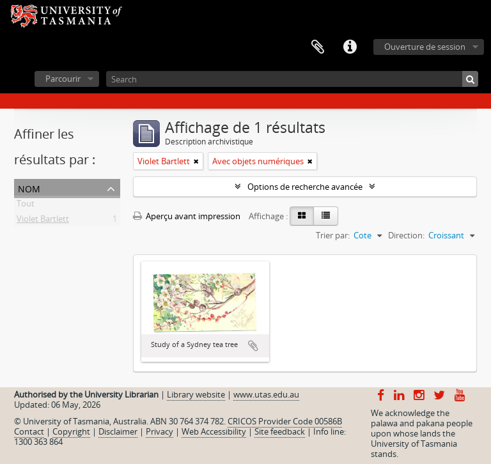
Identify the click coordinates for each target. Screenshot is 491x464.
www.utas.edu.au (266, 394)
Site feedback (279, 431)
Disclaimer (117, 431)
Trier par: (333, 235)
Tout (26, 206)
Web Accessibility (214, 431)
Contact (29, 431)
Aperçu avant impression (186, 216)
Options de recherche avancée (304, 186)
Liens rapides (350, 47)
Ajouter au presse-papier (253, 345)
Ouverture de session (424, 46)
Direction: (406, 235)
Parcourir (63, 78)
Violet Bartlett (43, 221)
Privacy (159, 431)
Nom (29, 187)
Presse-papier (318, 47)
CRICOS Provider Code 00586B (285, 421)
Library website (196, 394)
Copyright (71, 431)
